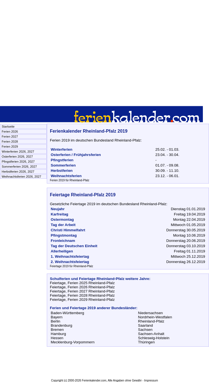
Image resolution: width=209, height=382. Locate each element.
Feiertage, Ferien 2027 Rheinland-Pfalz (82, 291)
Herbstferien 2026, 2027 (18, 171)
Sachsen (145, 330)
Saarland (145, 325)
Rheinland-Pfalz (151, 321)
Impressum (151, 380)
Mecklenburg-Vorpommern (72, 342)
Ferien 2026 (10, 131)
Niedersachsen (150, 313)
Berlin (55, 321)
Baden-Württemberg (67, 313)
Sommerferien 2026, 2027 (19, 166)
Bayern (56, 317)
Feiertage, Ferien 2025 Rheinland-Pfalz (82, 283)
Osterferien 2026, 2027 (17, 156)
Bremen (57, 330)
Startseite (8, 126)
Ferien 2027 (10, 136)
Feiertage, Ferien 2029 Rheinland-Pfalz (82, 299)
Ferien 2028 (10, 141)
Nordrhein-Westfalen (155, 317)
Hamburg (58, 334)
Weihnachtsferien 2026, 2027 (21, 176)
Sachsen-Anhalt (151, 334)
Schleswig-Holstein (153, 338)
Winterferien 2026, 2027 (18, 151)
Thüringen (146, 342)
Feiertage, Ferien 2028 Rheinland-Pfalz (82, 295)
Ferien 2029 (10, 146)
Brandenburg (61, 325)
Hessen (57, 338)
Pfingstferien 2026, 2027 (18, 161)
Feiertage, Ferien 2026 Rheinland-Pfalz (82, 287)
